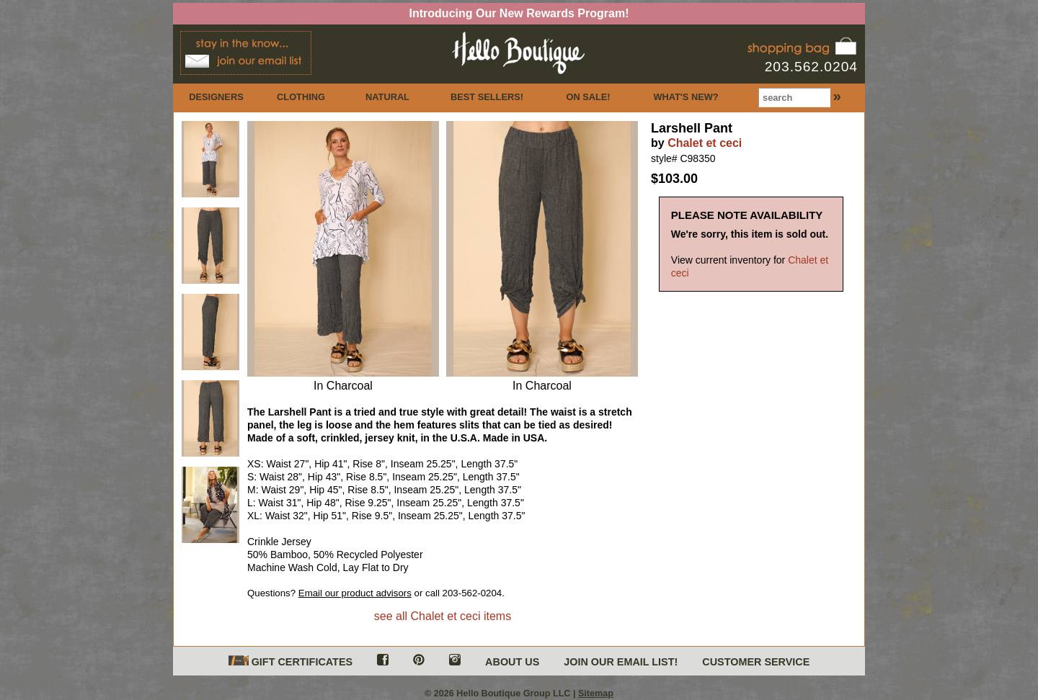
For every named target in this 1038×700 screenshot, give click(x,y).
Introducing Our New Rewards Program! (519, 13)
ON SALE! (588, 96)
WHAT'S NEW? (685, 96)
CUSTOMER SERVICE (755, 662)
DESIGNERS (216, 96)
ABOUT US (512, 662)
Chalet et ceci (704, 143)
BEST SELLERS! (487, 96)
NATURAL (387, 96)
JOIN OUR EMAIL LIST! (621, 662)
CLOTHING (301, 96)
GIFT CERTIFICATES (290, 661)
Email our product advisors (355, 593)
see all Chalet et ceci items (442, 616)
